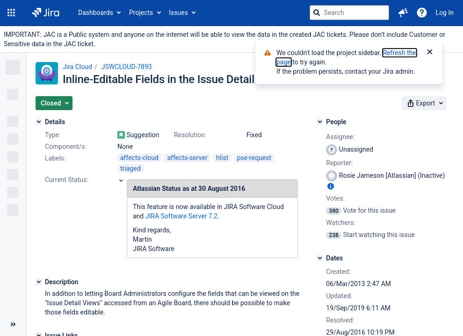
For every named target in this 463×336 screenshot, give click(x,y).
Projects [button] (141, 12)
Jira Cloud (77, 66)
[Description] (39, 282)
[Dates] (320, 258)
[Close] (429, 52)
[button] (11, 12)
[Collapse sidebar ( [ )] (13, 324)
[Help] (421, 12)
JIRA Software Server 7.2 (181, 216)
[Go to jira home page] (45, 12)
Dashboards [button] (95, 12)
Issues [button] (178, 12)
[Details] (39, 122)
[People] (320, 122)
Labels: (55, 158)
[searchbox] (349, 12)
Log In (445, 12)
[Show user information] (330, 186)
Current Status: (66, 179)
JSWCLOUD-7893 (126, 66)
